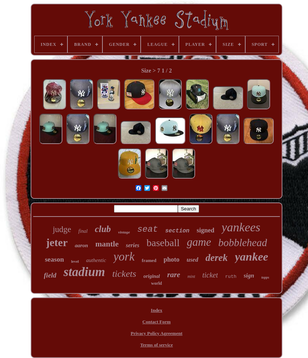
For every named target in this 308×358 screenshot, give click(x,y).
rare (173, 274)
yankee (251, 256)
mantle (107, 243)
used (192, 259)
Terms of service (156, 345)
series (132, 245)
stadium (84, 272)
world (156, 283)
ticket (210, 275)
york (124, 256)
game (199, 242)
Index (156, 310)
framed (149, 260)
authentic (96, 260)
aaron (81, 245)
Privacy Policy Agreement (156, 333)
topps (265, 277)
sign (249, 275)
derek (217, 257)
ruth (230, 276)
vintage (124, 232)
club (103, 229)
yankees (240, 227)
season (54, 259)
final (83, 231)
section (177, 231)
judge (62, 229)
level (75, 261)
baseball (163, 242)
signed (205, 230)
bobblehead (242, 242)
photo (172, 259)
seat (147, 229)
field (50, 275)
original (152, 276)
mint (191, 276)
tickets (124, 273)
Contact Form (156, 321)
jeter (57, 242)
